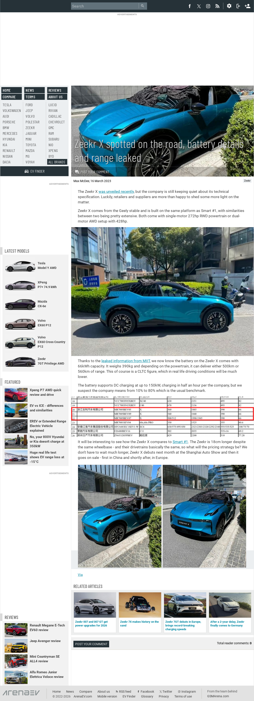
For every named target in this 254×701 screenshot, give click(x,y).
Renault (9, 150)
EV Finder (129, 696)
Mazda (30, 150)
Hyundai (9, 139)
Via (80, 575)
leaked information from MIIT (125, 361)
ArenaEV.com (83, 696)
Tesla (7, 104)
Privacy (164, 696)
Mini (29, 139)
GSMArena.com (218, 696)
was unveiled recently (116, 191)
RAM (51, 133)
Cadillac (55, 116)
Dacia (7, 161)
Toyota (31, 144)
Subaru (54, 139)
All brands (57, 161)
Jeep (29, 110)
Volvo (30, 116)
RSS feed (125, 691)
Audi (6, 116)
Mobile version (107, 696)
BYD (51, 156)
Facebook (147, 691)
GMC (51, 127)
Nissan (8, 156)
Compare (9, 96)
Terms (30, 96)
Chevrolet (57, 121)
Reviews (55, 90)
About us (56, 96)
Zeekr (30, 127)
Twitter (167, 691)
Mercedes (10, 133)
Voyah (30, 161)
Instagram (188, 691)
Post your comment (92, 171)
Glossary (147, 696)
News (30, 90)
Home (7, 90)
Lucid (53, 104)
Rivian (53, 110)
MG (28, 156)
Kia (5, 144)
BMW (6, 127)
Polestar (32, 121)
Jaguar (31, 133)
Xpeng (53, 150)
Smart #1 (180, 442)
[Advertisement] (127, 46)
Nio (51, 144)
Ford (29, 104)
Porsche (9, 121)
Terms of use (183, 696)
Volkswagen (12, 110)
